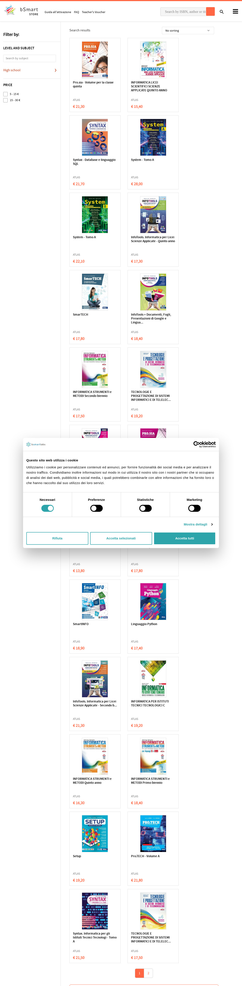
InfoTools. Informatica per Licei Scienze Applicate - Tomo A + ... (140, 319)
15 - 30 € (15, 100)
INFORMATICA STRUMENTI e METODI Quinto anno (92, 549)
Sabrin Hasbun (179, 843)
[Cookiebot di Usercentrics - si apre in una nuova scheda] (197, 444)
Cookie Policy (22, 926)
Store (127, 940)
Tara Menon (147, 843)
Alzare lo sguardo (182, 736)
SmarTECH (80, 237)
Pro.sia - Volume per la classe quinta (88, 85)
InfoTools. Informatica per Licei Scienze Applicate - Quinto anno (190, 164)
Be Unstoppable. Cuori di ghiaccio (119, 835)
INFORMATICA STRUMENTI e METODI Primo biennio (142, 549)
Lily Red (113, 843)
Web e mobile (82, 392)
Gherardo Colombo (119, 744)
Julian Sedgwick (86, 843)
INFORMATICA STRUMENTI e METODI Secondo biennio (191, 239)
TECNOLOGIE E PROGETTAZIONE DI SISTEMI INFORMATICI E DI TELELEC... (92, 321)
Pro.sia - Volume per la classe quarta (188, 317)
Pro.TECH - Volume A (87, 624)
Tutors (128, 933)
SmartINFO (180, 392)
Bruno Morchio (211, 843)
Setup (176, 547)
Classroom (131, 926)
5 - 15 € (14, 94)
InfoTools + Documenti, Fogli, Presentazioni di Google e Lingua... (138, 241)
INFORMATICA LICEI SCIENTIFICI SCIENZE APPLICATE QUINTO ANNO (141, 87)
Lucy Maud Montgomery (90, 744)
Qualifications (58, 926)
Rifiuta (57, 538)
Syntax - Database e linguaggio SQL (186, 85)
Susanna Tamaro (181, 744)
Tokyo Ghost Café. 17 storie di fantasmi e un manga (90, 835)
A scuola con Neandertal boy (150, 737)
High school (11, 70)
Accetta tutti (184, 538)
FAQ (76, 12)
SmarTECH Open (134, 392)
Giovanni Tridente (213, 744)
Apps (127, 919)
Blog (127, 947)
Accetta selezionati (121, 538)
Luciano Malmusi (149, 744)
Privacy (8, 926)
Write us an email (196, 924)
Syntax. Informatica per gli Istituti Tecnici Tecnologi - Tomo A (141, 628)
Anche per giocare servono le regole (120, 737)
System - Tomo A (84, 160)
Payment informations (199, 933)
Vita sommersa (149, 834)
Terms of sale (40, 926)
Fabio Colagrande (213, 748)
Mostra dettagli (195, 524)
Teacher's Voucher (93, 12)
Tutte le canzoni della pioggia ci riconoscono (184, 835)
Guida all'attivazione (58, 12)
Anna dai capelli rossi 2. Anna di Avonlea (90, 737)
